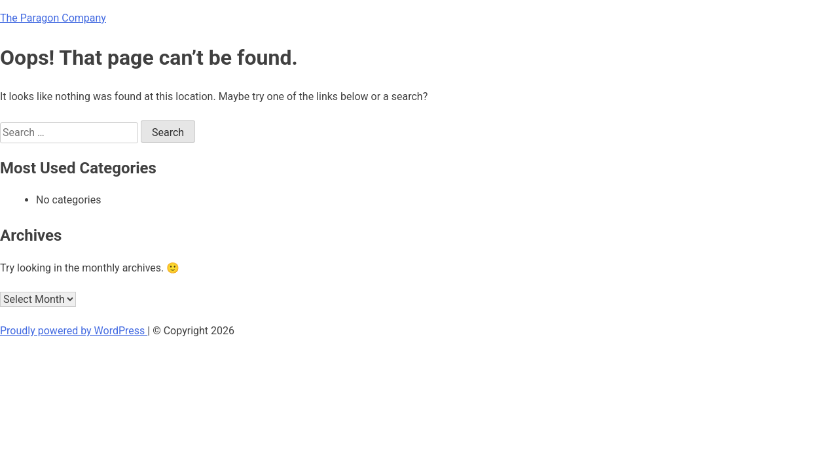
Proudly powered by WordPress (73, 330)
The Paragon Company (53, 18)
